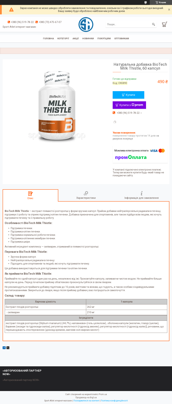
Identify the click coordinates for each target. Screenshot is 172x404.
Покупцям (104, 38)
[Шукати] (153, 24)
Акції (75, 38)
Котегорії (63, 38)
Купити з (131, 105)
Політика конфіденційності (114, 400)
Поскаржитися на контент (86, 400)
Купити (130, 95)
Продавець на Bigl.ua (86, 397)
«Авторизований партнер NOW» (21, 380)
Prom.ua (103, 394)
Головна (48, 38)
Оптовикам (121, 38)
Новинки (88, 38)
